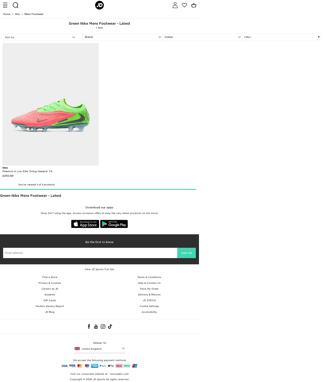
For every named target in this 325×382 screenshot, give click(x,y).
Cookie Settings (149, 306)
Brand (89, 37)
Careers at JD (49, 288)
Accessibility (149, 312)
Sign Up (186, 252)
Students (49, 294)
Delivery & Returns (149, 294)
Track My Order (149, 288)
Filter (282, 37)
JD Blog (50, 312)
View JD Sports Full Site (99, 269)
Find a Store (49, 277)
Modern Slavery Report (50, 306)
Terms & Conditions (149, 277)
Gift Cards (50, 300)
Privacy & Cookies (50, 283)
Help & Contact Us (149, 283)
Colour (169, 37)
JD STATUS (149, 300)
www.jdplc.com (119, 373)
